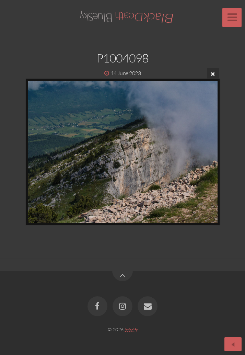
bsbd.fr (131, 329)
